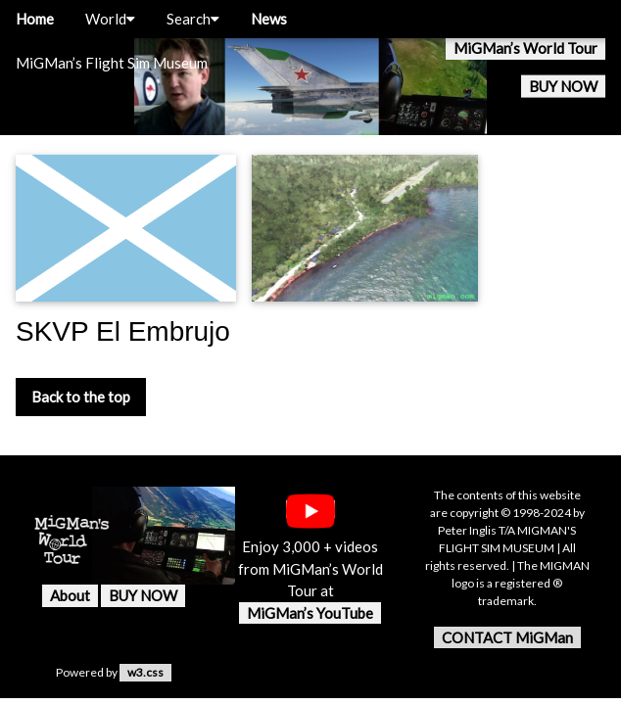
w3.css (145, 672)
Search (193, 18)
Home (35, 18)
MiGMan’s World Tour (525, 48)
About (70, 595)
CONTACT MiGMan (507, 637)
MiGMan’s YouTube (310, 613)
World (110, 18)
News (269, 18)
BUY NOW (563, 86)
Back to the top (80, 396)
